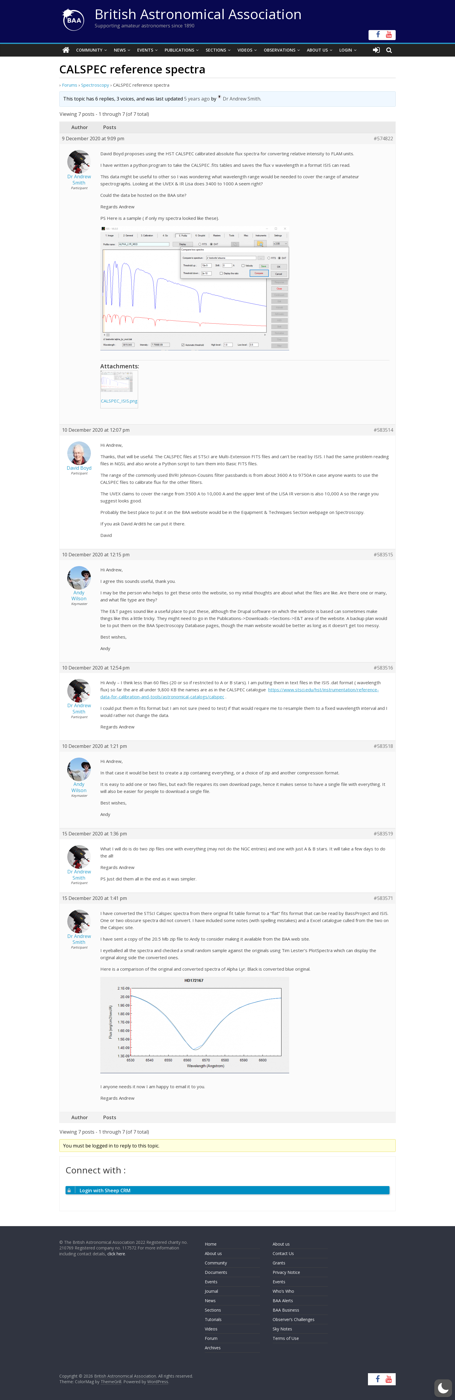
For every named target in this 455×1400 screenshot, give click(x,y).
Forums (69, 85)
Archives (213, 1347)
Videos (245, 50)
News (120, 50)
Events (145, 50)
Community (89, 50)
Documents (216, 1272)
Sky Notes (282, 1329)
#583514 (383, 430)
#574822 (383, 139)
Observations (279, 50)
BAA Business (286, 1310)
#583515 (383, 554)
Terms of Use (286, 1338)
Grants (279, 1263)
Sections (216, 50)
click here (116, 1253)
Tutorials (213, 1319)
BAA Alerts (283, 1300)
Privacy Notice (286, 1272)
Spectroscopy (95, 85)
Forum (211, 1338)
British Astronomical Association (198, 14)
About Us (317, 50)
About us (213, 1253)
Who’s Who (283, 1291)
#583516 (383, 667)
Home (211, 1244)
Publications (179, 50)
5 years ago (197, 98)
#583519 (383, 834)
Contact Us (283, 1253)
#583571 (383, 898)
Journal (211, 1291)
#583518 (383, 746)
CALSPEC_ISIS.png (119, 401)
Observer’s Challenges (294, 1319)
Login (345, 50)
